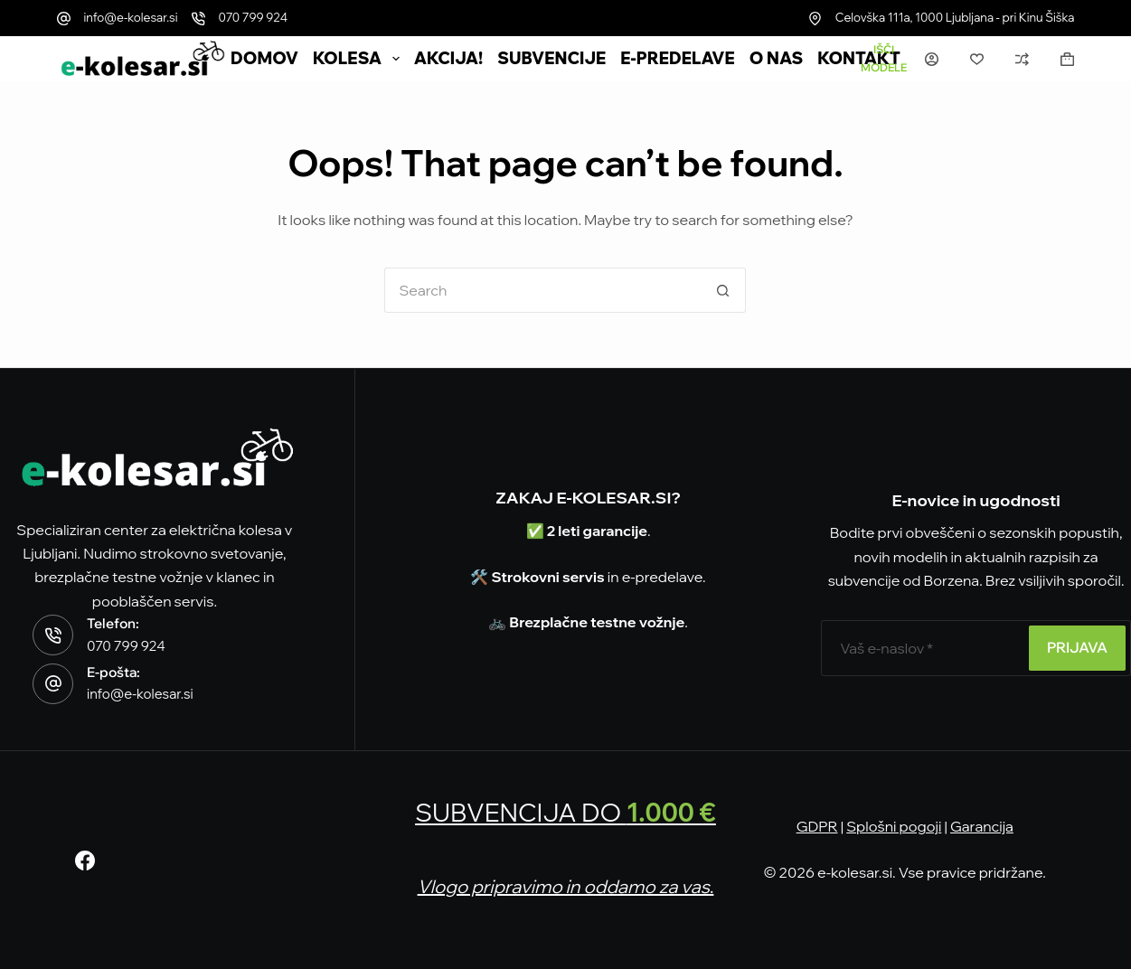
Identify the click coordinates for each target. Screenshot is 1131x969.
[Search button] (723, 290)
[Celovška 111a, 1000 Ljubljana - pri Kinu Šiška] (815, 18)
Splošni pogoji (893, 826)
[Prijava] (931, 59)
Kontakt (858, 59)
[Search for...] (542, 290)
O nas (776, 59)
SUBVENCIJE (551, 59)
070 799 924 (253, 17)
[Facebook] (85, 860)
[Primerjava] (1022, 59)
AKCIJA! (448, 59)
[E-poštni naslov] (923, 648)
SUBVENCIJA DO (565, 812)
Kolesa (360, 59)
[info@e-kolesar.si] (64, 18)
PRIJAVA (1077, 647)
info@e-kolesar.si (131, 17)
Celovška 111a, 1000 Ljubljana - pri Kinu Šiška (955, 17)
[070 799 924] (198, 18)
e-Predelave (677, 59)
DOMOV (264, 59)
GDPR (817, 826)
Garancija (981, 826)
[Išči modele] (884, 59)
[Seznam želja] (977, 59)
